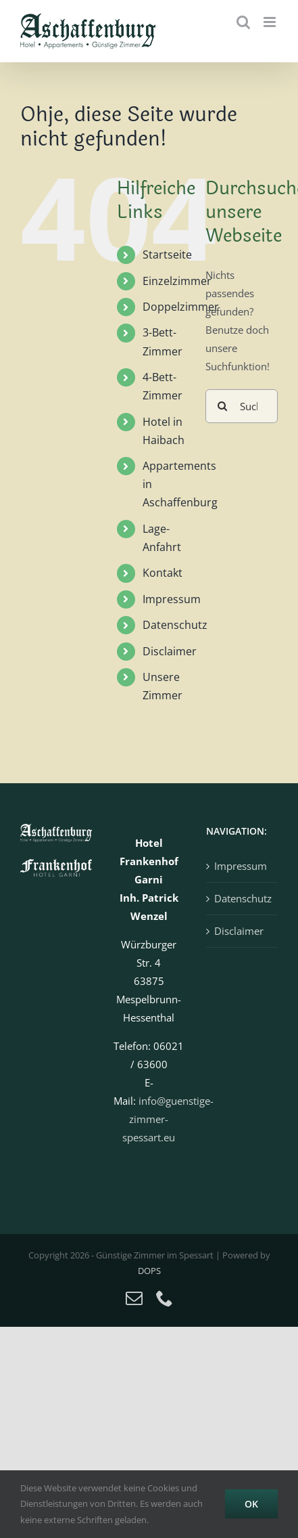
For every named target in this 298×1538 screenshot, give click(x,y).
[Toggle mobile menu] (271, 22)
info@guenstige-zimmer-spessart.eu (167, 1119)
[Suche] (222, 406)
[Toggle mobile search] (243, 22)
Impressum (172, 599)
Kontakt (162, 572)
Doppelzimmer (181, 306)
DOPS (149, 1271)
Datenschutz (175, 624)
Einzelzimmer (177, 280)
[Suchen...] (241, 406)
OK (251, 1503)
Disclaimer (170, 651)
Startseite (167, 254)
